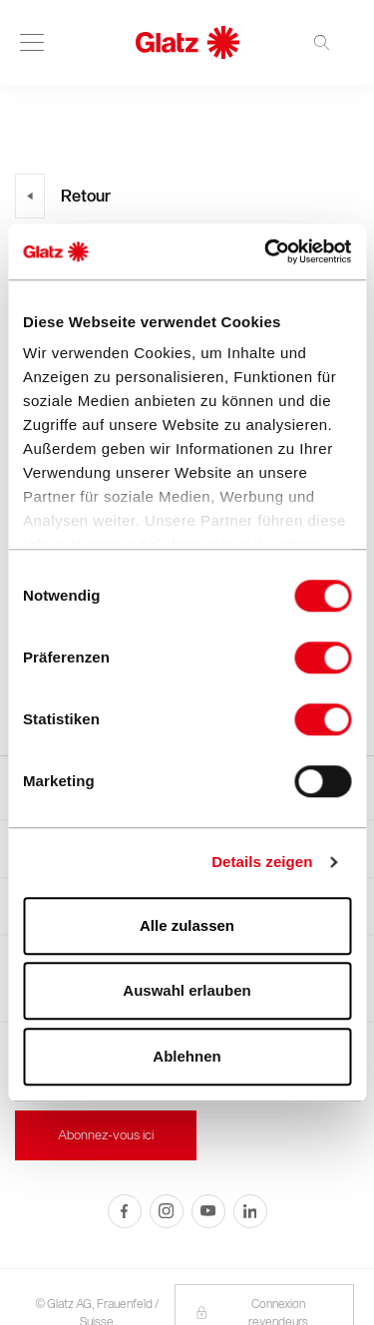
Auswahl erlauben (186, 990)
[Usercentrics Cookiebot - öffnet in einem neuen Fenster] (266, 251)
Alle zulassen (187, 925)
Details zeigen (261, 861)
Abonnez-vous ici (106, 1134)
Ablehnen (186, 1056)
